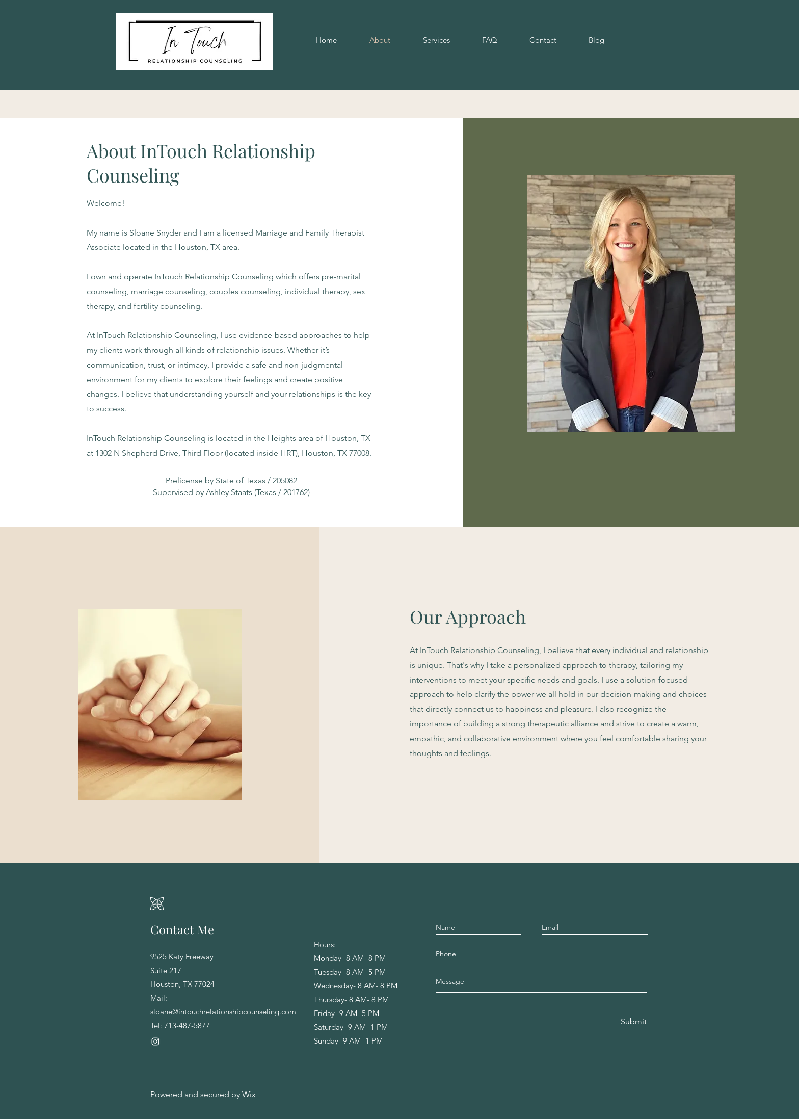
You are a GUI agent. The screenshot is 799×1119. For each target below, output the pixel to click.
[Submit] (633, 1022)
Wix (249, 1094)
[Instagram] (155, 1041)
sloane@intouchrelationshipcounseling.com (223, 1012)
